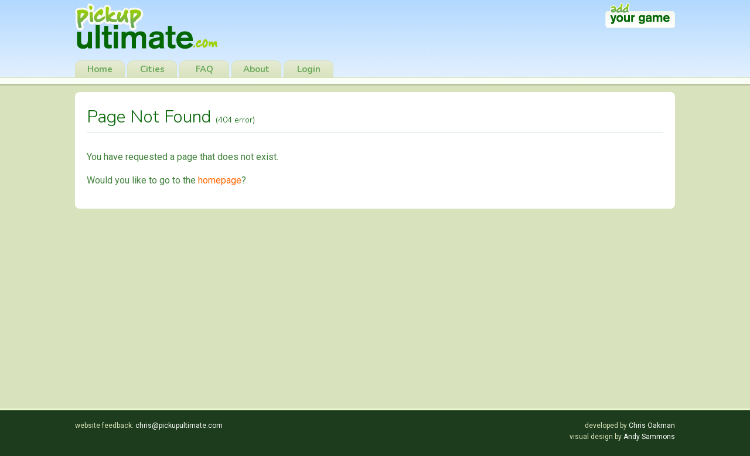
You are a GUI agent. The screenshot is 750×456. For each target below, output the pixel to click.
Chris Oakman (652, 425)
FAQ (204, 69)
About (256, 69)
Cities (152, 69)
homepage (219, 180)
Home (99, 69)
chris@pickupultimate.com (179, 425)
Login (309, 69)
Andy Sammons (649, 437)
